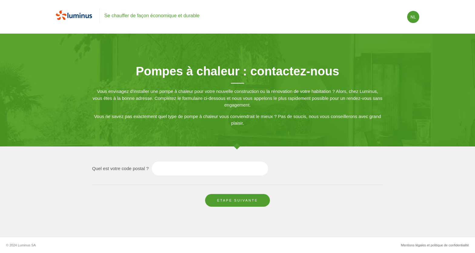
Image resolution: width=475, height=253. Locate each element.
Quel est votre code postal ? (120, 168)
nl (413, 17)
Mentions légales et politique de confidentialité (435, 245)
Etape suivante (237, 200)
